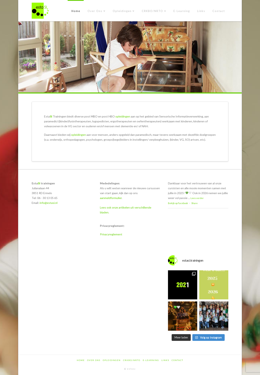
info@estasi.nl (48, 202)
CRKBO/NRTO (131, 360)
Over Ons (93, 360)
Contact (177, 360)
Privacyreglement (111, 234)
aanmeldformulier (111, 198)
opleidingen (122, 116)
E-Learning (151, 360)
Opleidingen (112, 360)
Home (81, 360)
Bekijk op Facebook (178, 203)
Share (194, 203)
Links (165, 360)
